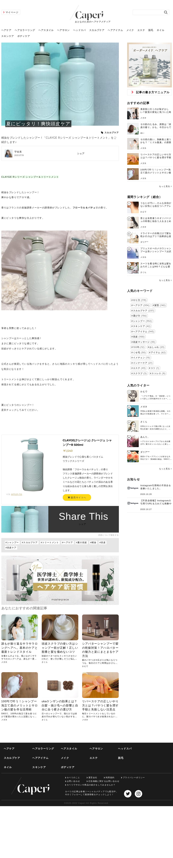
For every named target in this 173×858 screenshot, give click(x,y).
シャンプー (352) (142, 321)
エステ (141, 30)
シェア (81, 153)
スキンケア (7, 36)
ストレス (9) (158, 373)
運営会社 (92, 777)
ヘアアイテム (115, 30)
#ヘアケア (67, 542)
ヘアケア (6, 30)
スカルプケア (96, 30)
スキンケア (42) (141, 326)
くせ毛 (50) (139, 352)
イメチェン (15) (141, 357)
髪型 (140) (160, 305)
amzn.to (16, 494)
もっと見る (164, 186)
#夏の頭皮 (81, 542)
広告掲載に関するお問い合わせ (104, 781)
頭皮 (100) (139, 336)
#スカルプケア (30, 542)
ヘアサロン (63, 30)
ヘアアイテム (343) (143, 331)
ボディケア (23, 36)
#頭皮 (102, 542)
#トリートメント (50, 542)
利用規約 (110, 777)
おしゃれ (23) (157, 347)
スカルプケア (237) (143, 310)
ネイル (160, 30)
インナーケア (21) (143, 363)
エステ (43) (139, 368)
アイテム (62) (158, 352)
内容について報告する (108, 535)
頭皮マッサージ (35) (144, 342)
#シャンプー (12, 542)
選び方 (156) (140, 315)
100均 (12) (139, 347)
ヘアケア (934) (141, 305)
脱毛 (150, 30)
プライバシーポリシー (134, 777)
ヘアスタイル (46, 30)
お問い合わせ (73, 781)
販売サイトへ (77, 497)
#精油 (93, 542)
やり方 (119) (140, 300)
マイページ (12, 12)
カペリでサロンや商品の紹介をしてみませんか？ (91, 785)
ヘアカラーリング (25, 30)
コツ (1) (155, 368)
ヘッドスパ (79, 30)
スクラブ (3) (140, 373)
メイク (130, 30)
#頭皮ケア (11, 548)
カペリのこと (73, 777)
